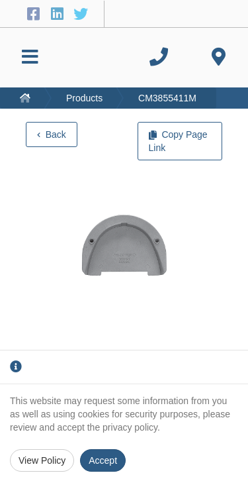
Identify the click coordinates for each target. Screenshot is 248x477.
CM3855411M (167, 98)
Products (84, 98)
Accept (103, 460)
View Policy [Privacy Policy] (42, 460)
